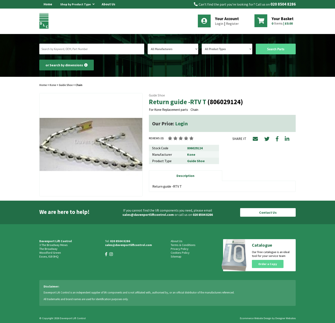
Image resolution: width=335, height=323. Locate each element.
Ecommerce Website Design (255, 318)
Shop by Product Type (77, 3)
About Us (108, 4)
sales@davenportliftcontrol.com (148, 214)
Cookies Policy (180, 253)
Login (219, 23)
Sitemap (176, 256)
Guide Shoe (66, 85)
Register (232, 23)
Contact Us (268, 212)
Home (48, 4)
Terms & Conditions (183, 245)
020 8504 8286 (283, 4)
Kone (53, 85)
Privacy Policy (179, 249)
